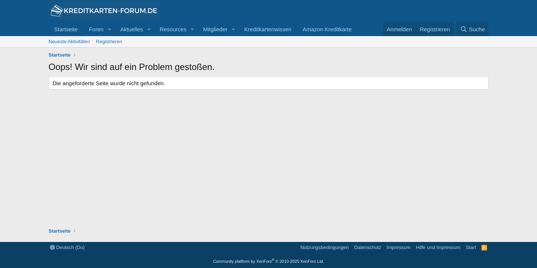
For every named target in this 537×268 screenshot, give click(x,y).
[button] (109, 29)
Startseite (66, 29)
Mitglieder (215, 29)
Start (471, 247)
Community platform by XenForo (268, 261)
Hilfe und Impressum (438, 247)
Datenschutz (367, 247)
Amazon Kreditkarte (327, 29)
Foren (96, 29)
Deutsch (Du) (67, 247)
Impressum (399, 247)
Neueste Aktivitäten (69, 41)
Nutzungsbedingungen (324, 247)
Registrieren (109, 41)
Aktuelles (131, 29)
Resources (173, 29)
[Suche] (472, 29)
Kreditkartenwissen (268, 29)
